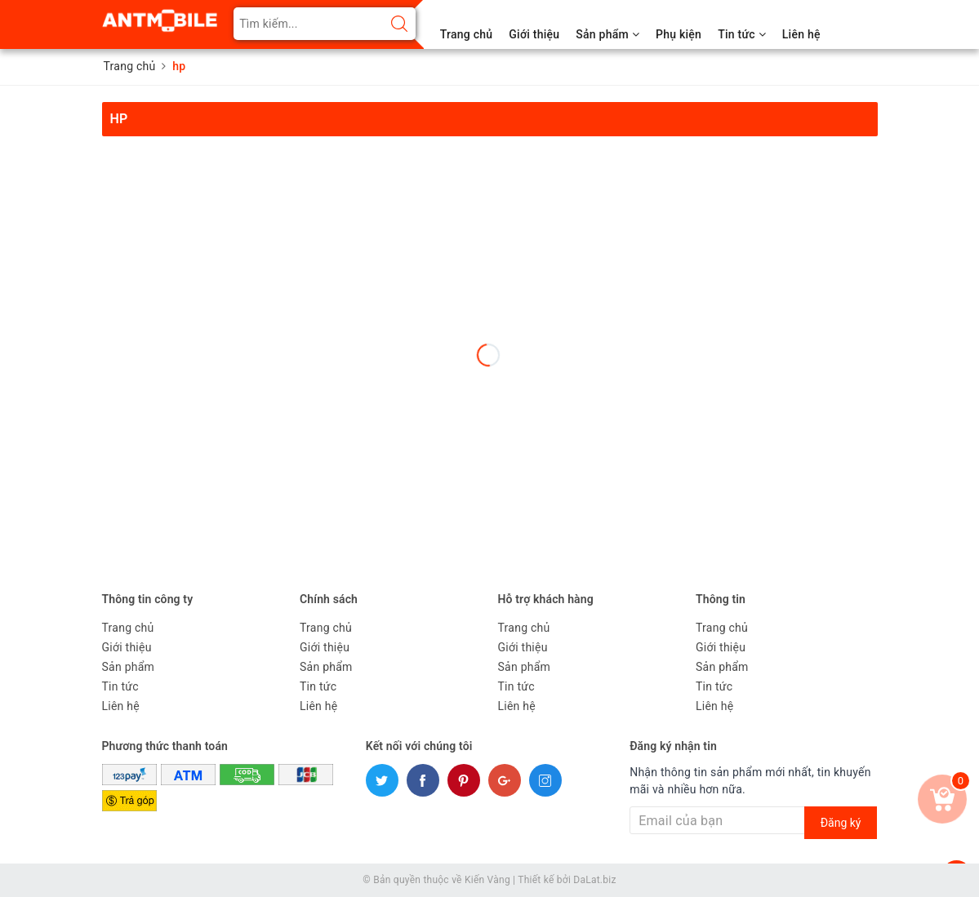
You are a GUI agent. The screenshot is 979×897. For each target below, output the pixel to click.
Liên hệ (801, 34)
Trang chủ (466, 34)
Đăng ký (841, 822)
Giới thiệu (534, 34)
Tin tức (742, 34)
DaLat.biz (594, 880)
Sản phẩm (607, 34)
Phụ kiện (678, 34)
